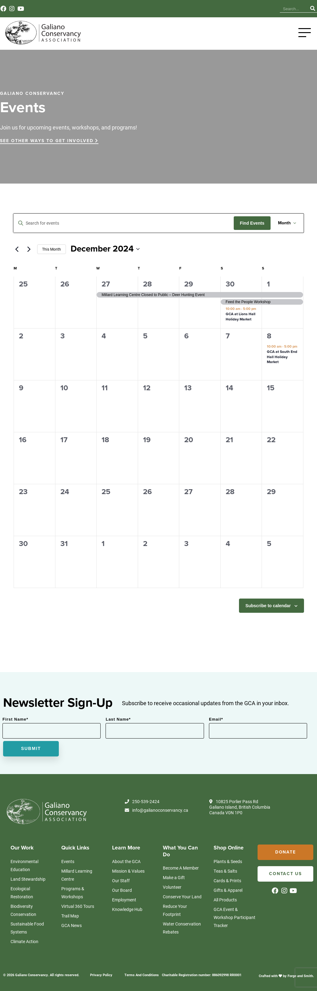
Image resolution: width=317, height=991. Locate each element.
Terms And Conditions (141, 974)
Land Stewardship (28, 879)
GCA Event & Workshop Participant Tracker (234, 917)
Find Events (252, 223)
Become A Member (181, 868)
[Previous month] (16, 249)
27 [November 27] (106, 284)
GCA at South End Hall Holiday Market (282, 356)
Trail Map (70, 916)
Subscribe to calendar (268, 605)
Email (216, 719)
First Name (15, 719)
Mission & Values (128, 871)
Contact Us (285, 873)
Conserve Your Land (182, 897)
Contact (266, 8)
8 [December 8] (269, 336)
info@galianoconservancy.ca (156, 810)
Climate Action (24, 941)
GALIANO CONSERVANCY (32, 93)
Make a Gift (174, 877)
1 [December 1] (268, 284)
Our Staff (121, 880)
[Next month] (29, 249)
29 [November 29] (188, 284)
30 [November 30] (230, 284)
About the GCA (126, 861)
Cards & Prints (227, 880)
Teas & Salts (225, 871)
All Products (225, 900)
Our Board (122, 890)
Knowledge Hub (202, 8)
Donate (285, 852)
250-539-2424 (142, 801)
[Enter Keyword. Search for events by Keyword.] (123, 223)
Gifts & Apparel (228, 890)
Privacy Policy (101, 974)
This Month (51, 249)
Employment (124, 900)
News (228, 8)
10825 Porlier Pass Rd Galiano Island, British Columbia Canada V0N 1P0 (239, 807)
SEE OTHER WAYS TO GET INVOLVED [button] (49, 140)
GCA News (71, 925)
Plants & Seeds (228, 861)
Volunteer (172, 887)
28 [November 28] (147, 284)
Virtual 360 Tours (77, 906)
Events (246, 8)
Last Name (118, 719)
